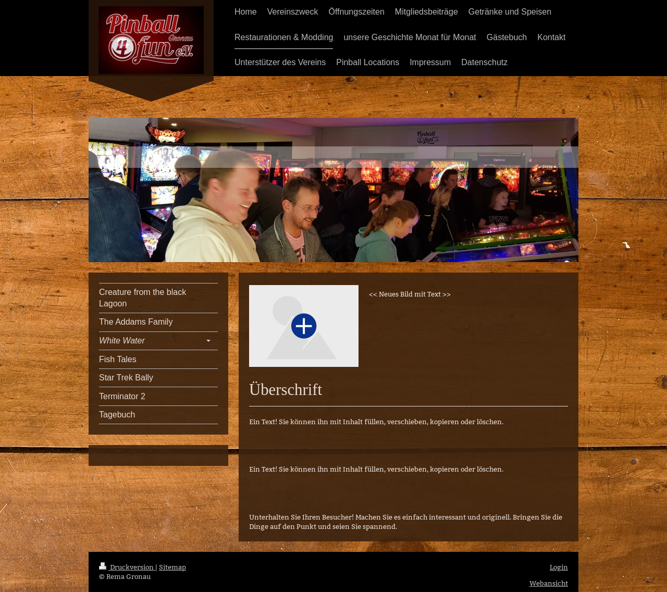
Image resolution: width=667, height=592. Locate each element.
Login (559, 567)
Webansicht (548, 583)
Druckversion (127, 567)
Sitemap (172, 567)
